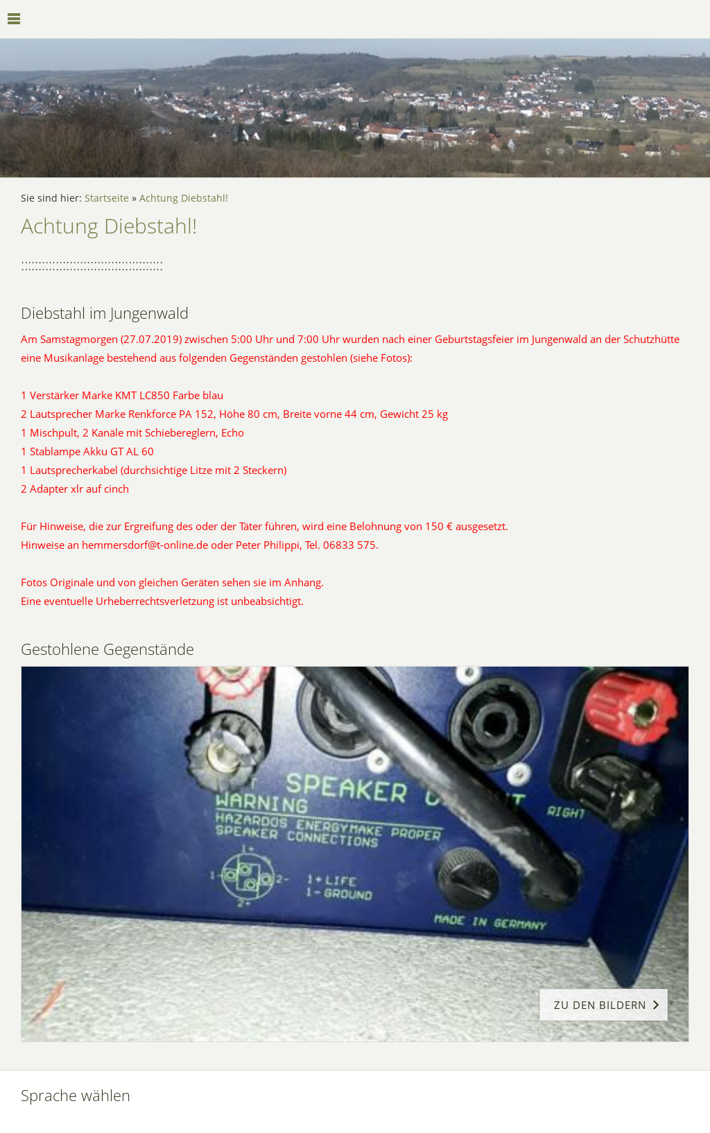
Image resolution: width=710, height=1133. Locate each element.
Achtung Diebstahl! (183, 198)
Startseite (107, 198)
